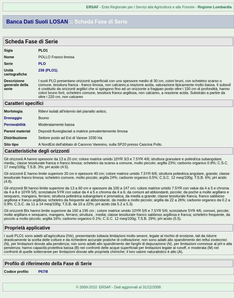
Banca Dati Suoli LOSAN (37, 22)
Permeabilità (14, 124)
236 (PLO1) (47, 70)
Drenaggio (13, 118)
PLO (42, 64)
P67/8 (43, 271)
